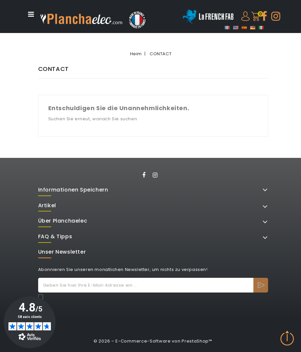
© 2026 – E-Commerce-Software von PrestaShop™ (153, 341)
